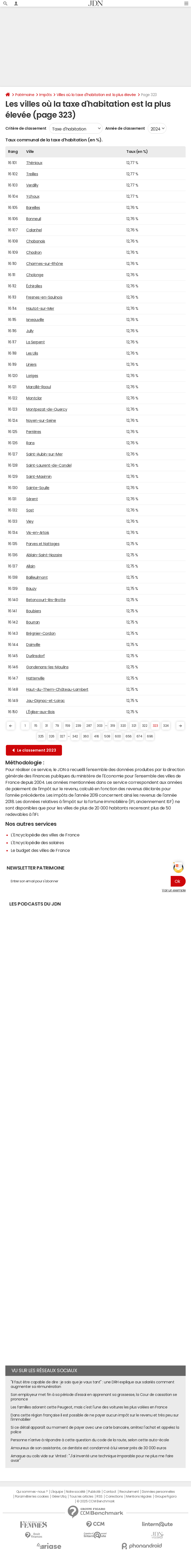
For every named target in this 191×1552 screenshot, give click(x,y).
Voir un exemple (174, 890)
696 (150, 736)
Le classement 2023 (34, 750)
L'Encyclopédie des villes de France (45, 835)
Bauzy (31, 588)
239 (78, 725)
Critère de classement (25, 128)
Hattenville (35, 678)
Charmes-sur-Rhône (44, 263)
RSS (99, 1496)
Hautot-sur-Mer (40, 308)
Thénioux (34, 163)
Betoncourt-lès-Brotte (45, 600)
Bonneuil (33, 219)
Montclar (34, 398)
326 (51, 736)
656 (129, 736)
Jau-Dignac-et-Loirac (45, 700)
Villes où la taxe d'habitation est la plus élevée (96, 95)
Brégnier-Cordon (41, 633)
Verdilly (32, 185)
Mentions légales (138, 1496)
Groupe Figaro (165, 1496)
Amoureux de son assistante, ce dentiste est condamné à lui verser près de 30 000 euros (88, 1448)
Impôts (45, 95)
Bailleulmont (37, 577)
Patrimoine (24, 95)
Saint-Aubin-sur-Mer (44, 454)
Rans (30, 443)
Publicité (94, 1491)
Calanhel (34, 230)
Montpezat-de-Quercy (46, 409)
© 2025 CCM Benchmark (95, 1501)
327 (62, 736)
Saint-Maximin (39, 476)
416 (96, 736)
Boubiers (33, 611)
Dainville (33, 644)
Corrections (114, 1496)
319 (112, 725)
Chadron (34, 252)
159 (67, 725)
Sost (30, 510)
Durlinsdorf (35, 656)
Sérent (32, 499)
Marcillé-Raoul (38, 387)
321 (134, 725)
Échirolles (34, 286)
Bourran (33, 622)
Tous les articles (81, 1496)
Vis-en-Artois (37, 532)
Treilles (32, 174)
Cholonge (34, 275)
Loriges (32, 376)
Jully (30, 331)
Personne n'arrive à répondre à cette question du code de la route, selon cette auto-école (90, 1440)
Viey (29, 521)
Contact (109, 1491)
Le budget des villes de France (40, 850)
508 (107, 736)
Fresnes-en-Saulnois (44, 297)
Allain (30, 566)
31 (46, 725)
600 (118, 736)
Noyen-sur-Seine (41, 420)
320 (123, 725)
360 (86, 736)
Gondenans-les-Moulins (47, 667)
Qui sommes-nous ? (32, 1491)
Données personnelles (158, 1491)
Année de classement (125, 128)
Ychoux (32, 196)
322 (144, 725)
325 (41, 736)
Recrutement (129, 1491)
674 (139, 736)
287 (89, 725)
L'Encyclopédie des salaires (37, 842)
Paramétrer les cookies (32, 1496)
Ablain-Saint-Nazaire (44, 555)
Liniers (31, 364)
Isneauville (35, 319)
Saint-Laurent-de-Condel (48, 465)
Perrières (33, 432)
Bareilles (33, 207)
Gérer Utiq (59, 1496)
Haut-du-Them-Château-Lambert (57, 689)
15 (35, 725)
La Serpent (35, 342)
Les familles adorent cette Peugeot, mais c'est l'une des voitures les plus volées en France (89, 1407)
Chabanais (35, 241)
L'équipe (57, 1491)
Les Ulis (32, 353)
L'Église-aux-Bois (40, 712)
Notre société (75, 1491)
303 (100, 725)
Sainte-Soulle (37, 488)
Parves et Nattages (42, 544)
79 (57, 725)
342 (75, 736)
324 (166, 725)
